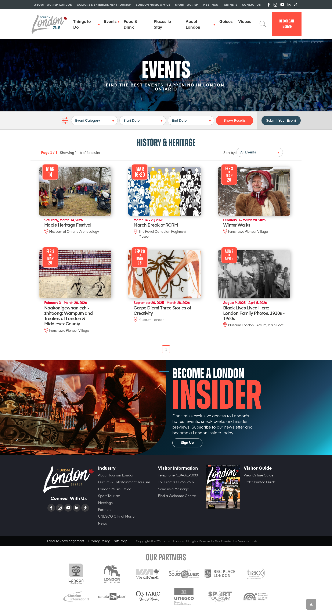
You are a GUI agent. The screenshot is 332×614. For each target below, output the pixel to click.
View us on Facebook (268, 4)
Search (263, 24)
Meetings (105, 502)
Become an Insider (286, 24)
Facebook (51, 508)
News (102, 523)
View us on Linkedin (289, 4)
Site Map (120, 541)
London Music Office (114, 488)
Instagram (60, 508)
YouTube (68, 508)
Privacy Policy (99, 541)
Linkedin (77, 508)
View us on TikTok (296, 4)
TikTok (85, 508)
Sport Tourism (109, 495)
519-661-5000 (187, 475)
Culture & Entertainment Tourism (124, 481)
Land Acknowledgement (65, 541)
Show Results (235, 120)
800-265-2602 (183, 481)
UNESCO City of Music (116, 516)
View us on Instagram (275, 4)
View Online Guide (258, 475)
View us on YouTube (282, 4)
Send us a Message (173, 488)
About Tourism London (116, 475)
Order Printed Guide (260, 481)
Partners (104, 509)
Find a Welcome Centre (177, 495)
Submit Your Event (281, 120)
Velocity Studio (248, 541)
